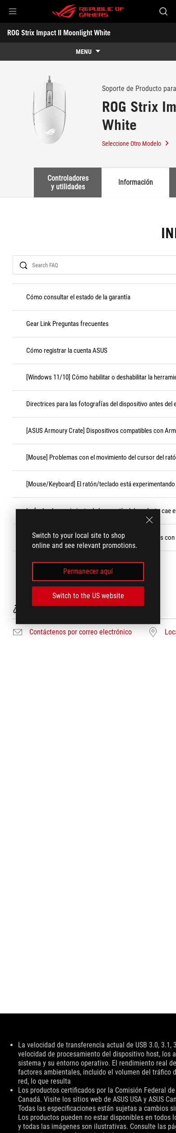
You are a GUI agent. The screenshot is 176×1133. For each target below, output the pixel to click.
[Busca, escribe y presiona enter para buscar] (163, 11)
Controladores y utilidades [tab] (67, 182)
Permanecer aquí (88, 571)
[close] (149, 519)
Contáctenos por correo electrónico (80, 632)
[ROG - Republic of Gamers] (88, 11)
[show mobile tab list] (88, 52)
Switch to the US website (88, 595)
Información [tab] (135, 182)
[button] (12, 11)
